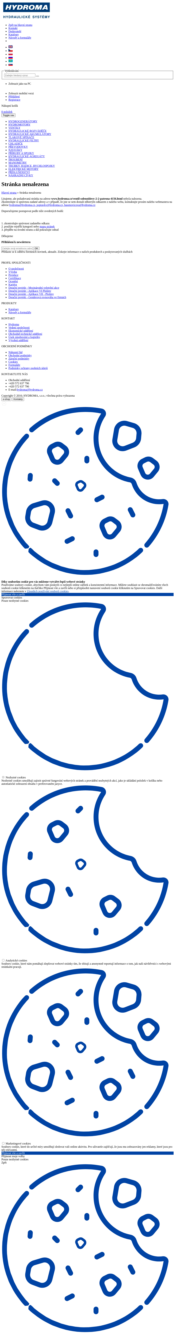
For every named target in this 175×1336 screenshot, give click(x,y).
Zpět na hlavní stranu (20, 24)
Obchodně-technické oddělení (25, 333)
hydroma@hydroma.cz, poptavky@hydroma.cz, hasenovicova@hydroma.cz (52, 205)
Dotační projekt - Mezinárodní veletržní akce (33, 287)
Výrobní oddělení (18, 340)
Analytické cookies (14, 960)
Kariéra (12, 284)
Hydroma (13, 324)
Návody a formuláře (19, 37)
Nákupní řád (15, 352)
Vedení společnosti (19, 327)
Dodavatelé (14, 31)
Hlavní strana (9, 192)
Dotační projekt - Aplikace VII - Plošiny (31, 294)
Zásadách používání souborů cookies (47, 591)
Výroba (12, 271)
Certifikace (14, 278)
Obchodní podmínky (20, 355)
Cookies (13, 361)
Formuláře (14, 364)
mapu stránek (47, 226)
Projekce (13, 275)
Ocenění (13, 281)
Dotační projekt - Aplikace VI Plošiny (29, 290)
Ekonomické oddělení (20, 330)
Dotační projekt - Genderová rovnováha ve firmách (37, 297)
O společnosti (16, 268)
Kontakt (13, 28)
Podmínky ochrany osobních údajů (28, 368)
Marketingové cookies (16, 1143)
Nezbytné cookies (14, 777)
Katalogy (13, 34)
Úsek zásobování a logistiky (24, 337)
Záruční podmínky (18, 358)
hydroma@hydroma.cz (30, 389)
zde (130, 256)
